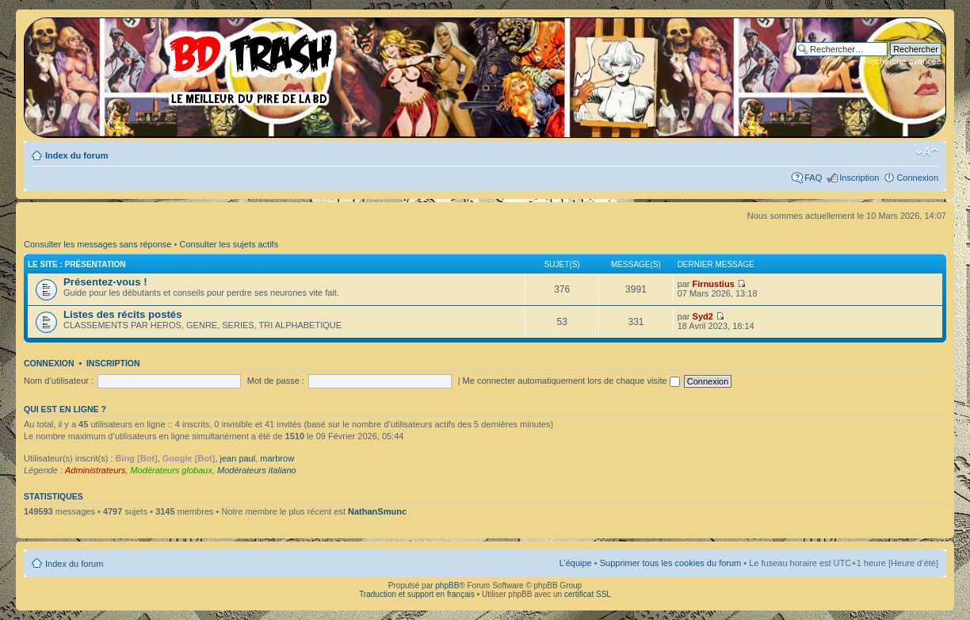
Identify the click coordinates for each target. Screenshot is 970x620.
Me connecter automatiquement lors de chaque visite (571, 380)
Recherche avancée (902, 61)
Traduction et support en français (417, 594)
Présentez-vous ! (105, 282)
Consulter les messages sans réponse (97, 244)
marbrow (277, 458)
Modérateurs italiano (256, 470)
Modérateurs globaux (171, 470)
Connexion (917, 177)
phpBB (447, 585)
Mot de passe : (275, 380)
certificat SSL (587, 594)
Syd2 (703, 316)
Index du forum (76, 155)
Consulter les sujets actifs (228, 244)
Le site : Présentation (77, 264)
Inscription (859, 177)
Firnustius (714, 284)
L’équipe (575, 563)
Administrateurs (95, 470)
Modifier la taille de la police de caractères (926, 152)
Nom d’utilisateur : (59, 380)
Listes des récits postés (122, 314)
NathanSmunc (377, 511)
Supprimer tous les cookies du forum (671, 563)
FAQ (813, 177)
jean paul (238, 458)
